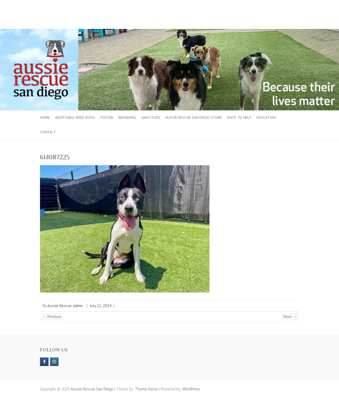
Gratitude (150, 117)
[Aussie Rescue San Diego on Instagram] (54, 361)
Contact (48, 132)
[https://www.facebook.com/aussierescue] (44, 361)
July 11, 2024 (100, 305)
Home (45, 117)
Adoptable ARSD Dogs (75, 117)
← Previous (51, 316)
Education (266, 117)
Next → (290, 316)
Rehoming (127, 117)
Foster (106, 117)
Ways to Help (239, 117)
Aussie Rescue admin (65, 305)
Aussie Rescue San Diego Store (194, 117)
